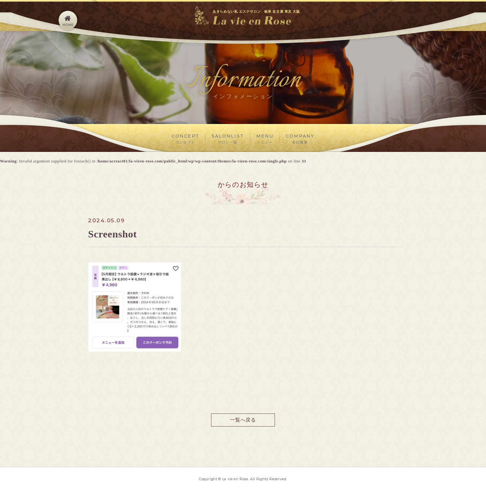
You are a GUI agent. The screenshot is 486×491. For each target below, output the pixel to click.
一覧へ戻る (243, 419)
